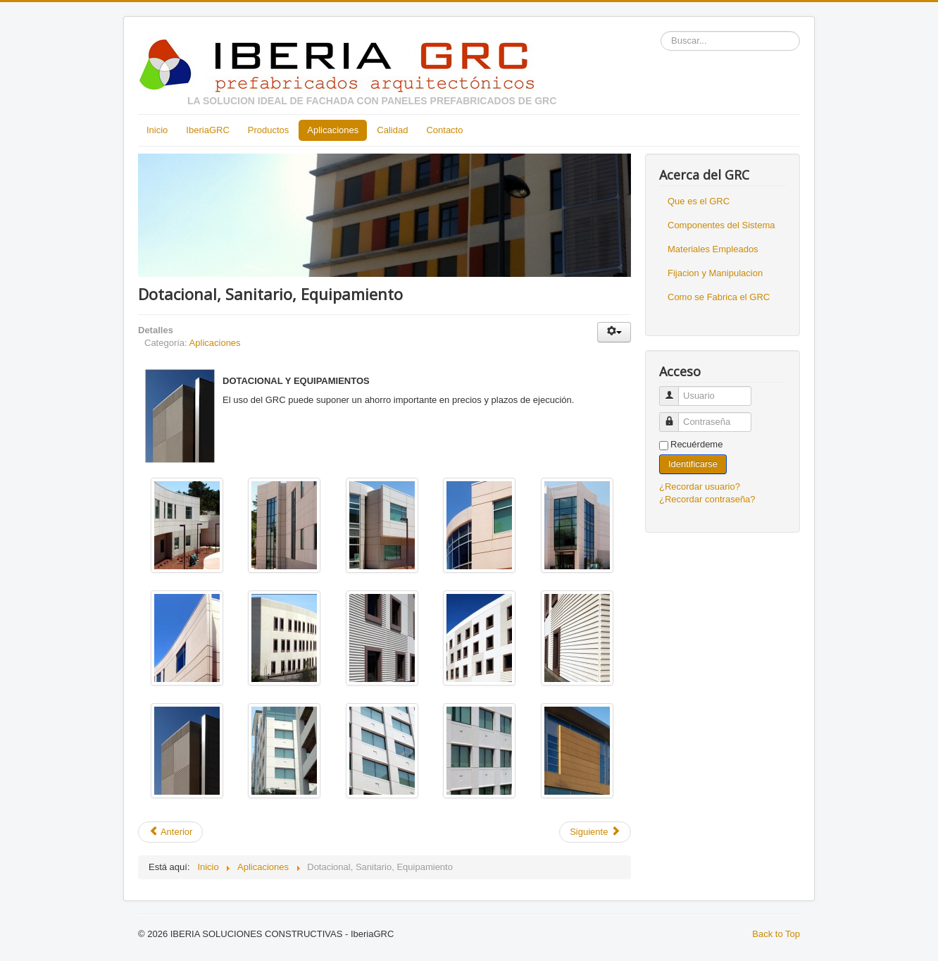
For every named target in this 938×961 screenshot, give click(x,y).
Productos (268, 130)
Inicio (157, 130)
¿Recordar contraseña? (707, 499)
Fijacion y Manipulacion (715, 273)
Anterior (170, 831)
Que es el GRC (699, 201)
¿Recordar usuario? (699, 486)
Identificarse (693, 464)
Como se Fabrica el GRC (719, 297)
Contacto (444, 130)
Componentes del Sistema (721, 225)
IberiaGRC (207, 130)
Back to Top (776, 934)
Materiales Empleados (713, 249)
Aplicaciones (332, 130)
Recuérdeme (696, 444)
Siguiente (595, 831)
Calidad (392, 130)
